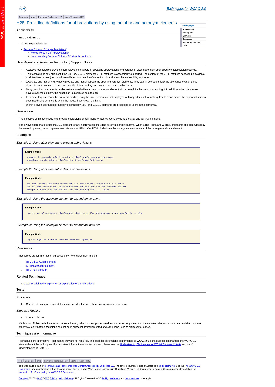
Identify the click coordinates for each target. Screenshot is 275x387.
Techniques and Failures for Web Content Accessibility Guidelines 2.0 (79, 365)
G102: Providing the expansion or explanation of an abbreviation (59, 283)
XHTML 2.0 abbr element (40, 265)
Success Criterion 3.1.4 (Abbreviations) (45, 49)
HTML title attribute (36, 269)
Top (20, 360)
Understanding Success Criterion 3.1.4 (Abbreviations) (61, 56)
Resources (187, 39)
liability (105, 378)
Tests (185, 45)
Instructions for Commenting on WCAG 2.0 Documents (46, 372)
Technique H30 (74, 17)
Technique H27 (50, 17)
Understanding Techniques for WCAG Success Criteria (150, 344)
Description (188, 32)
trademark (115, 378)
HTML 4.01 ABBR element (40, 261)
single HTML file (167, 365)
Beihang (68, 378)
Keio (61, 378)
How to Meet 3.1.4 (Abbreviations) (50, 52)
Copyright (24, 378)
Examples (187, 36)
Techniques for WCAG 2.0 (186, 9)
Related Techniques (191, 42)
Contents (23, 17)
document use (132, 378)
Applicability (188, 29)
